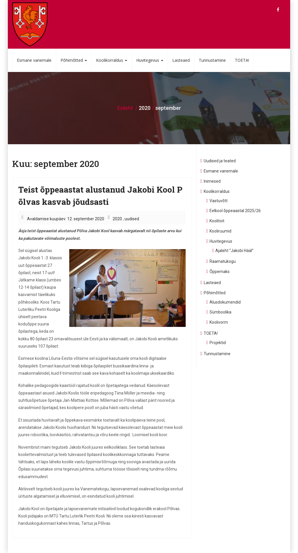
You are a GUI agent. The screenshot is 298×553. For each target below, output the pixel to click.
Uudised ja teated (220, 160)
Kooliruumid (220, 231)
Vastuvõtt (219, 200)
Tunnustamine (212, 60)
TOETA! (242, 60)
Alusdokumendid (225, 302)
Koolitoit (217, 221)
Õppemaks (220, 271)
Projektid (218, 342)
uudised (132, 218)
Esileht (125, 108)
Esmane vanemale (34, 60)
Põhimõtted (74, 60)
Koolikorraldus (111, 60)
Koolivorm (219, 322)
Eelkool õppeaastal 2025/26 (235, 210)
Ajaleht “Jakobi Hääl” (234, 250)
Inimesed (212, 181)
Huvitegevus (149, 60)
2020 (117, 218)
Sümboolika (220, 312)
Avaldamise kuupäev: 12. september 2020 (65, 218)
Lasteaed (181, 60)
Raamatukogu (223, 261)
